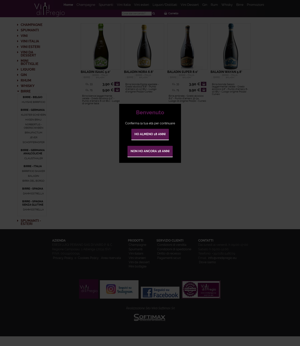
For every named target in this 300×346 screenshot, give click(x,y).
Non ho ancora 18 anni (150, 151)
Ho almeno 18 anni (150, 134)
